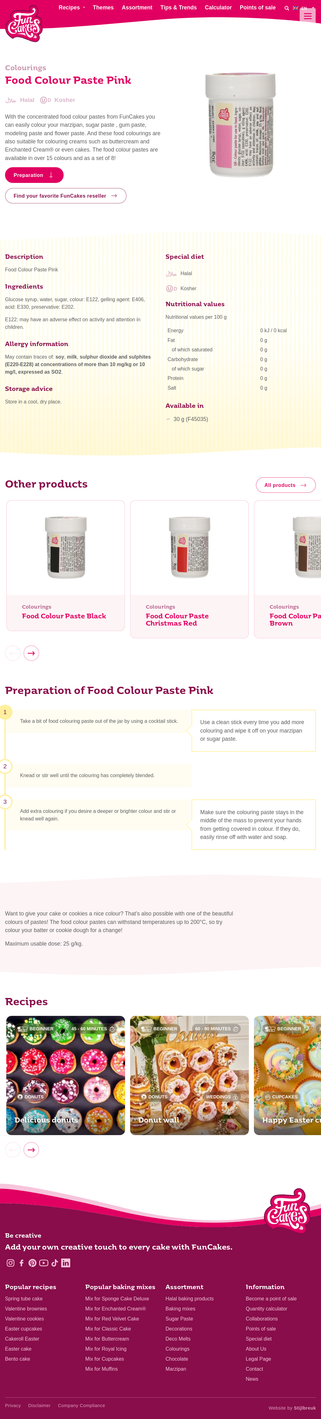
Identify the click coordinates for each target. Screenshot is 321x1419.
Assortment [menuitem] (137, 7)
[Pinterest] (32, 1262)
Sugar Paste (179, 1318)
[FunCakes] (24, 23)
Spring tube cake (24, 1298)
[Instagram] (10, 1262)
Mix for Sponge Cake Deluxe (117, 1298)
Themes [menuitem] (103, 7)
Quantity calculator (266, 1308)
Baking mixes (180, 1308)
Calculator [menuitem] (218, 7)
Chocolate (177, 1359)
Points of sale (261, 1328)
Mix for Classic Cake (108, 1328)
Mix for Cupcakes (104, 1359)
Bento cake (17, 1359)
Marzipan (176, 1369)
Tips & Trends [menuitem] (178, 7)
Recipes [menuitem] (69, 7)
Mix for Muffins (101, 1369)
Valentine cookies (24, 1318)
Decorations (179, 1328)
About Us (256, 1349)
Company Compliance (81, 1405)
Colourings (177, 1349)
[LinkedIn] (65, 1262)
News (252, 1379)
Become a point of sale (271, 1298)
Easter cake (18, 1349)
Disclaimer (39, 1405)
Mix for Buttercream (107, 1339)
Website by (292, 1408)
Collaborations (262, 1318)
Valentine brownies (26, 1308)
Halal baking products (190, 1298)
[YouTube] (43, 1262)
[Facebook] (21, 1262)
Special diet (259, 1339)
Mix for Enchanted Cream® (115, 1308)
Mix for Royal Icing (106, 1349)
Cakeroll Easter (22, 1339)
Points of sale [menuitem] (258, 7)
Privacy (13, 1405)
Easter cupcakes (23, 1328)
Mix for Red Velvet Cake (112, 1318)
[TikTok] (54, 1262)
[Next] (31, 656)
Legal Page (258, 1359)
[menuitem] (304, 8)
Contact (254, 1369)
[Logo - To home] (287, 1212)
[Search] (286, 8)
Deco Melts (178, 1339)
